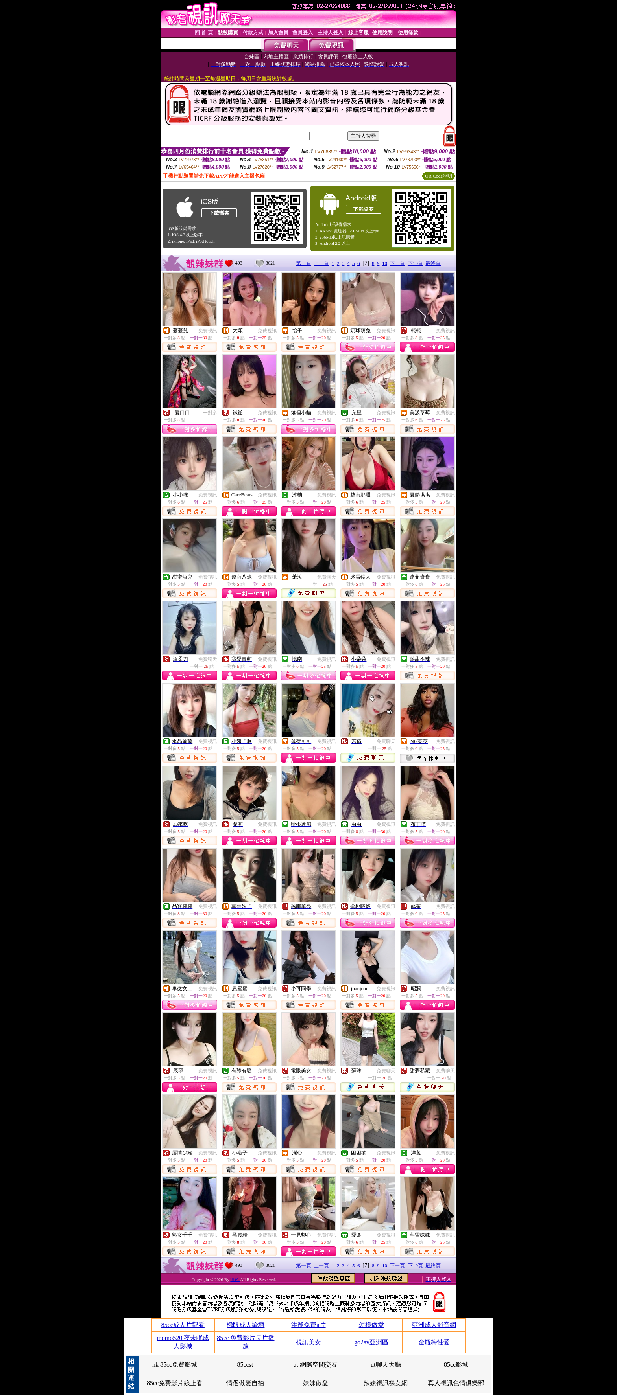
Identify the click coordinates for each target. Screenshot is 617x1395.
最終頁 (433, 263)
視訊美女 (308, 1342)
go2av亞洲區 (371, 1342)
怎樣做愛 (371, 1324)
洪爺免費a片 (308, 1324)
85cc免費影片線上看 (175, 1383)
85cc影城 (456, 1364)
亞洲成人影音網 (434, 1324)
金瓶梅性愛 (434, 1342)
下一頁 (397, 263)
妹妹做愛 (315, 1383)
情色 (235, 1279)
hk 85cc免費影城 (174, 1364)
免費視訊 (207, 330)
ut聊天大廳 (386, 1364)
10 (384, 263)
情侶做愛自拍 (245, 1383)
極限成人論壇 (245, 1324)
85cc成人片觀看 (183, 1324)
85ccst (245, 1364)
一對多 (210, 412)
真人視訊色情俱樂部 (456, 1383)
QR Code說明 (438, 176)
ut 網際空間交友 (315, 1364)
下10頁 (415, 263)
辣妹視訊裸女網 (386, 1383)
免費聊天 (326, 577)
